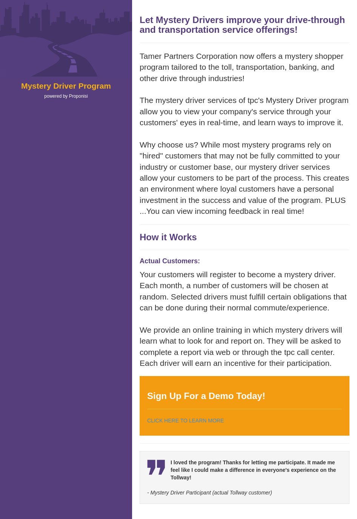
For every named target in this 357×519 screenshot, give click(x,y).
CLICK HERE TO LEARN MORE (185, 421)
